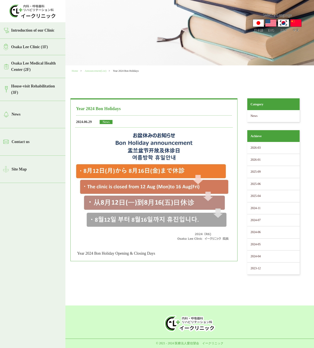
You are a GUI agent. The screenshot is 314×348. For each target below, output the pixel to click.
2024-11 (256, 208)
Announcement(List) (95, 70)
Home (75, 70)
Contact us (21, 142)
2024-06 (256, 232)
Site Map (19, 169)
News (16, 114)
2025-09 (256, 171)
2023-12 (256, 268)
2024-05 (256, 244)
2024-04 (256, 256)
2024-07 (256, 220)
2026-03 (256, 147)
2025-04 (256, 196)
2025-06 (256, 184)
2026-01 (256, 159)
